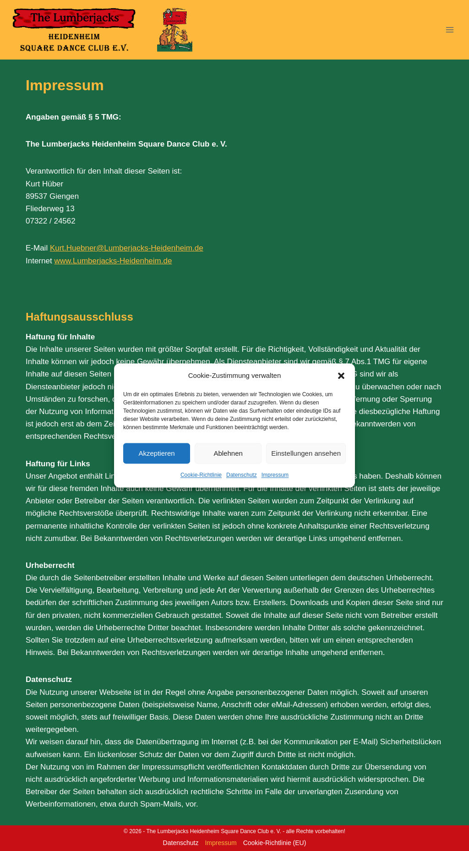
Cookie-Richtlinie (201, 475)
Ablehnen (227, 453)
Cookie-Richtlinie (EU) (274, 842)
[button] (341, 375)
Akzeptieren (156, 453)
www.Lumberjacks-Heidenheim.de (113, 260)
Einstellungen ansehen (306, 453)
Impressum (275, 475)
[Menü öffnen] (449, 29)
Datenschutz (241, 475)
